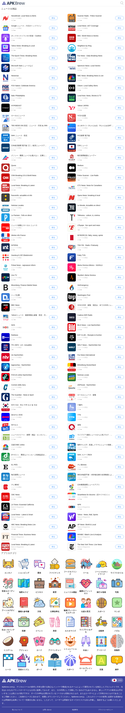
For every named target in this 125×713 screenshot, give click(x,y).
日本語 (117, 680)
